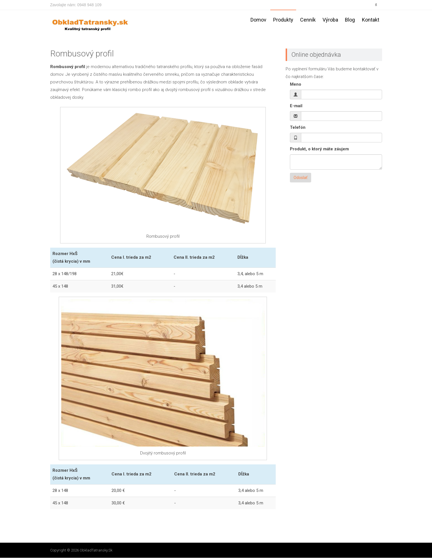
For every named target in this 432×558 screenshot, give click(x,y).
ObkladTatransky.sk (96, 550)
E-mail (296, 106)
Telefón (297, 127)
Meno (295, 84)
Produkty (283, 20)
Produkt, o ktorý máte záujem (319, 149)
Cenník (308, 20)
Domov (258, 20)
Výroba (330, 20)
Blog (350, 20)
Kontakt (370, 20)
